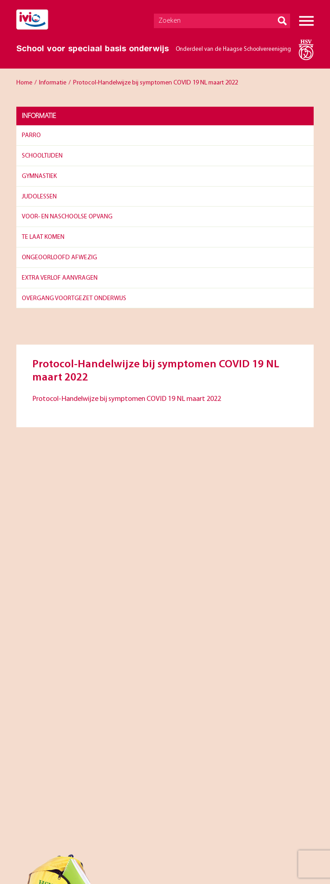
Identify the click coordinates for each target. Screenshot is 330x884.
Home (24, 82)
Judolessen (39, 196)
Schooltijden (42, 156)
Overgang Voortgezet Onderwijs (74, 298)
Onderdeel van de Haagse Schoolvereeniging (233, 49)
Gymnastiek (39, 176)
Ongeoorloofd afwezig (59, 257)
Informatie (52, 82)
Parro (31, 135)
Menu (306, 21)
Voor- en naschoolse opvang (67, 216)
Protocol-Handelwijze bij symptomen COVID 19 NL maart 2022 (126, 399)
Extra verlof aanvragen (60, 278)
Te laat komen (43, 237)
